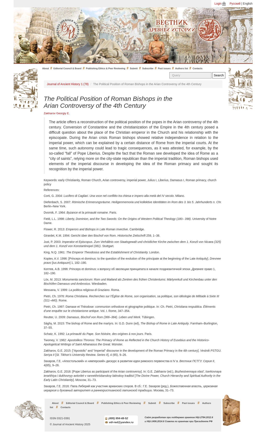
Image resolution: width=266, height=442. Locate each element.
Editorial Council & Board (67, 68)
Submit (134, 68)
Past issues (164, 68)
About (45, 68)
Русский (235, 3)
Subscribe (147, 68)
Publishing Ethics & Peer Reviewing (105, 68)
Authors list (181, 68)
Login (218, 3)
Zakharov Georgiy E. (57, 113)
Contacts (197, 68)
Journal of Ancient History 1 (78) (68, 84)
